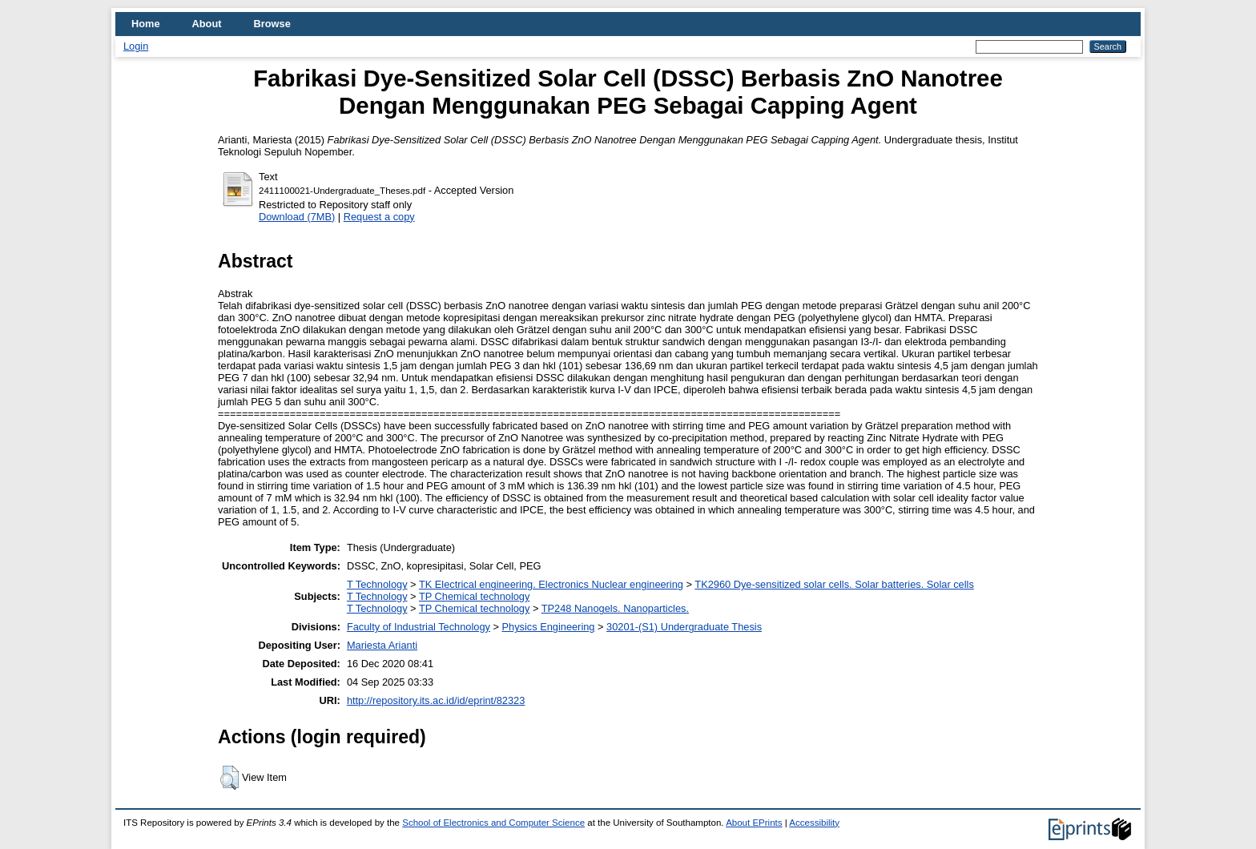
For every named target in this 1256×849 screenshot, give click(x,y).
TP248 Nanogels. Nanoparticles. (615, 608)
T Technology (377, 584)
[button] (229, 778)
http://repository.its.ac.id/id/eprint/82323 (436, 700)
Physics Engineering (548, 627)
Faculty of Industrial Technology (418, 627)
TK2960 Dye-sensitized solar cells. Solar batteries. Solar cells (834, 584)
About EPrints (754, 822)
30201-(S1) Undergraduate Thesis (684, 627)
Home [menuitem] (145, 24)
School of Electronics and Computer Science (493, 822)
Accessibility (814, 822)
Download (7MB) (297, 217)
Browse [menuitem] (272, 24)
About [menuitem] (207, 24)
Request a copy (379, 217)
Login (135, 46)
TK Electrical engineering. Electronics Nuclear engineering (551, 584)
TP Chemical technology (474, 596)
